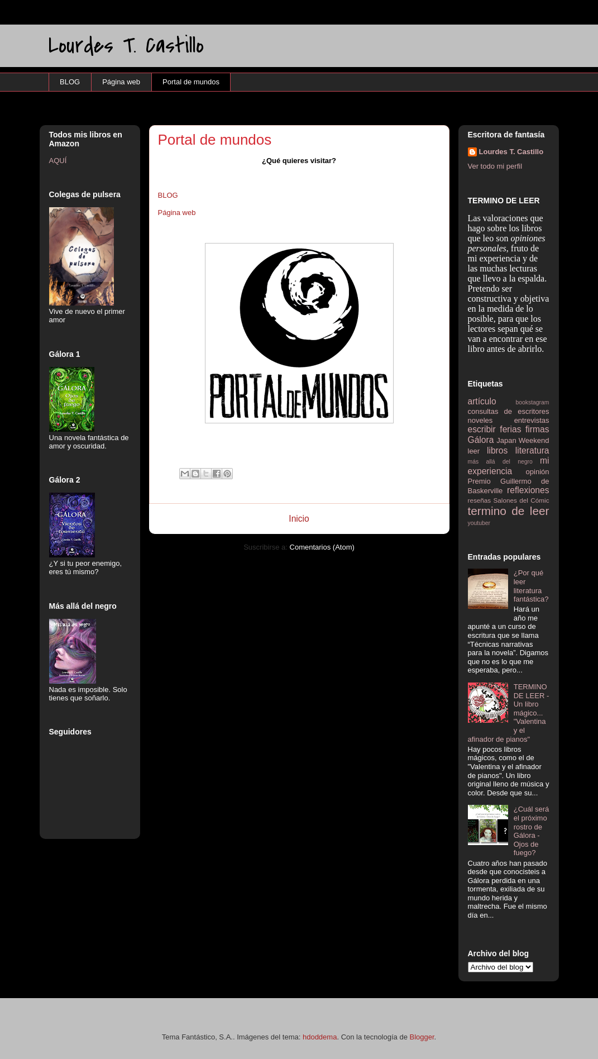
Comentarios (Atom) (322, 547)
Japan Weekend (522, 440)
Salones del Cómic (521, 500)
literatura (532, 450)
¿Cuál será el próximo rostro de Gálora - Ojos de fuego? (531, 831)
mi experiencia (508, 466)
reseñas (479, 500)
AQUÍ (58, 160)
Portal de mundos (190, 82)
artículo (482, 401)
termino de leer (508, 510)
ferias (510, 429)
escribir (482, 429)
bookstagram (532, 402)
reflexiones (528, 490)
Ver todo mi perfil (495, 166)
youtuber (479, 523)
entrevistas (531, 420)
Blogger (422, 1037)
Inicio (299, 518)
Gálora (481, 440)
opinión (537, 472)
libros (497, 450)
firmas (537, 429)
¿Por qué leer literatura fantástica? (531, 586)
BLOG (70, 82)
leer (474, 451)
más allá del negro (500, 462)
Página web (121, 82)
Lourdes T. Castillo (126, 45)
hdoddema (320, 1037)
